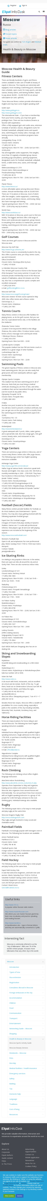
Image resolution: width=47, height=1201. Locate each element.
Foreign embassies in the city (20, 992)
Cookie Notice (8, 1185)
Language (13, 1099)
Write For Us (30, 1163)
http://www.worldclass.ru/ (11, 212)
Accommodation (15, 998)
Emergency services (17, 1073)
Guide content (7, 1158)
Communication (15, 1013)
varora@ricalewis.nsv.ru (10, 888)
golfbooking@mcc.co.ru (15, 288)
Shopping (13, 1033)
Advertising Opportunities (30, 1150)
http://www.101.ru (11, 905)
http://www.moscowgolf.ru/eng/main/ (16, 294)
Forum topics (10, 34)
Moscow (10, 961)
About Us (5, 1149)
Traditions (13, 1104)
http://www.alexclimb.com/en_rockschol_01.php (19, 783)
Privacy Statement (37, 1181)
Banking (12, 1083)
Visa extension (15, 977)
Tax (10, 1089)
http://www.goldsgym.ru (10, 110)
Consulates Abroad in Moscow (21, 987)
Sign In (23, 5)
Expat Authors (7, 1155)
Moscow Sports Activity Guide (20, 1043)
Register (12, 5)
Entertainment (15, 1023)
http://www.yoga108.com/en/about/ (15, 466)
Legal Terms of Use (11, 1183)
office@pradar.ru (13, 750)
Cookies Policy (30, 1166)
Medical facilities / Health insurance (23, 1068)
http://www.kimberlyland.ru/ (12, 429)
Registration (14, 982)
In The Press (7, 1164)
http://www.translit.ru (13, 923)
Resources (13, 1114)
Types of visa (14, 972)
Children (12, 1003)
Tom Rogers (26, 42)
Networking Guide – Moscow (20, 1028)
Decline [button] (19, 1196)
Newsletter (29, 1160)
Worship (12, 1063)
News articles (10, 38)
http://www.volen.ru (9, 679)
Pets (11, 1058)
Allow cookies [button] (9, 1196)
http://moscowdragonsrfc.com (13, 817)
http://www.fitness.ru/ (10, 186)
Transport (13, 1018)
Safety (11, 1078)
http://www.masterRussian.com (16, 912)
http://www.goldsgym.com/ (12, 113)
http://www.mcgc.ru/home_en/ (13, 249)
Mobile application (32, 1157)
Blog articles (9, 29)
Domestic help (15, 1094)
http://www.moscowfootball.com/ (14, 535)
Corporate (6, 1152)
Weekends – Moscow (17, 1053)
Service (24, 1183)
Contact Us (29, 1154)
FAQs (4, 1161)
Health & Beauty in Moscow (20, 1039)
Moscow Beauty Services (18, 1048)
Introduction (14, 967)
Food (11, 1008)
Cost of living (14, 1109)
